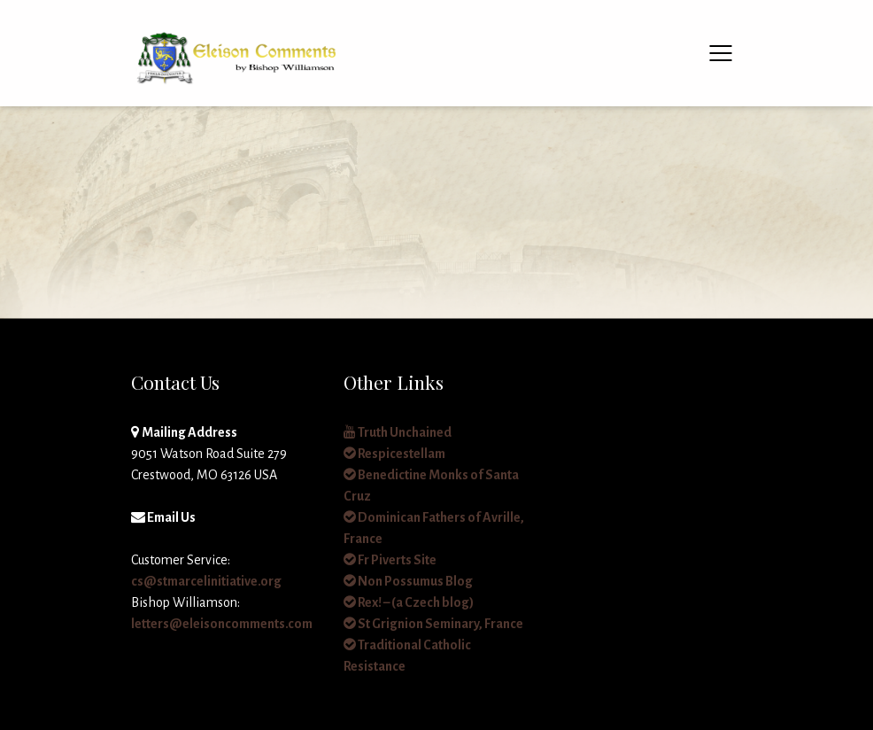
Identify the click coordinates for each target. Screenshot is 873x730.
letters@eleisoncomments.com (222, 624)
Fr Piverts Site (390, 560)
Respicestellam (394, 454)
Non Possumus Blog (408, 581)
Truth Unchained (398, 432)
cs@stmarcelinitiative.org (206, 581)
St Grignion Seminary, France (433, 624)
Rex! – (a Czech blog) (409, 602)
